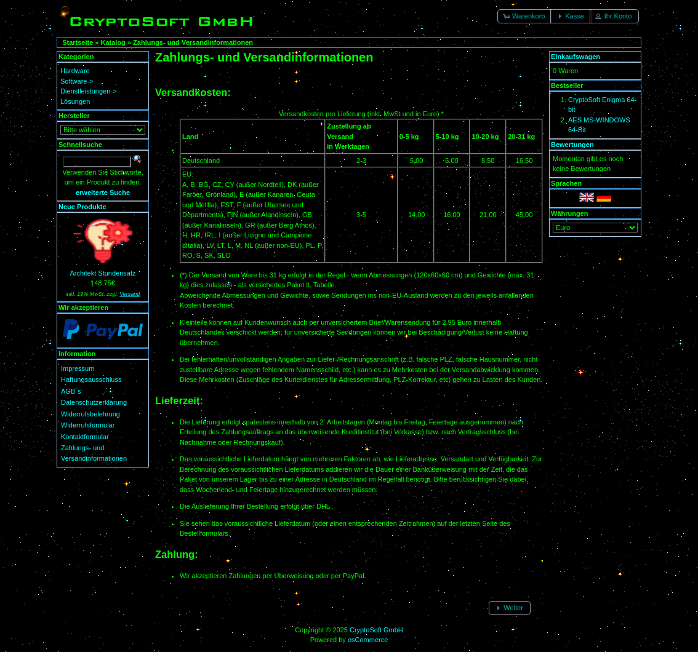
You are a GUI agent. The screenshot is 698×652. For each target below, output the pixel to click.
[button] (524, 16)
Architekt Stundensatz (102, 273)
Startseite (77, 42)
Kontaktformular (85, 436)
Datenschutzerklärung (94, 402)
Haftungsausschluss (91, 379)
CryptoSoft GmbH (376, 630)
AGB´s (71, 391)
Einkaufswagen (575, 56)
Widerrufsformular (87, 425)
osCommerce (368, 639)
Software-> (77, 81)
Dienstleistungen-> (88, 91)
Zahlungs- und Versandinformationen (193, 42)
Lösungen (75, 101)
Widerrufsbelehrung (90, 414)
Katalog (113, 42)
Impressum (77, 368)
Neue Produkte (82, 206)
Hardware (75, 70)
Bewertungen (572, 144)
